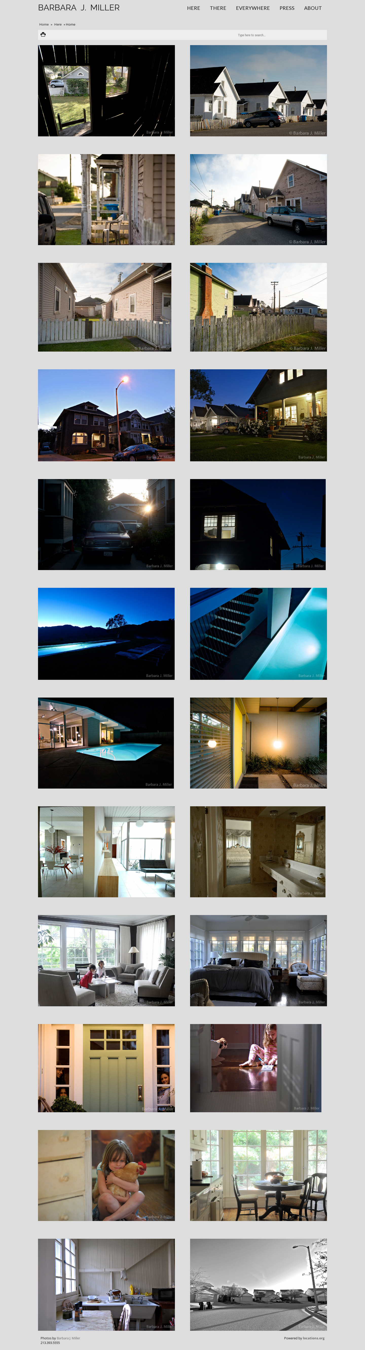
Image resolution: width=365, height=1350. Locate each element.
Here (193, 8)
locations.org (313, 1338)
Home (44, 24)
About (313, 8)
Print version (43, 35)
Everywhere (253, 8)
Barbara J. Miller (68, 1338)
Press (287, 8)
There (218, 8)
